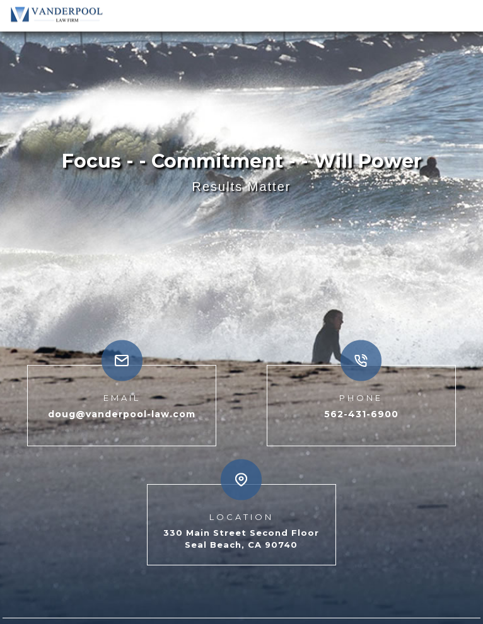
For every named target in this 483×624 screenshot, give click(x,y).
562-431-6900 (361, 401)
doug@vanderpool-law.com (121, 401)
